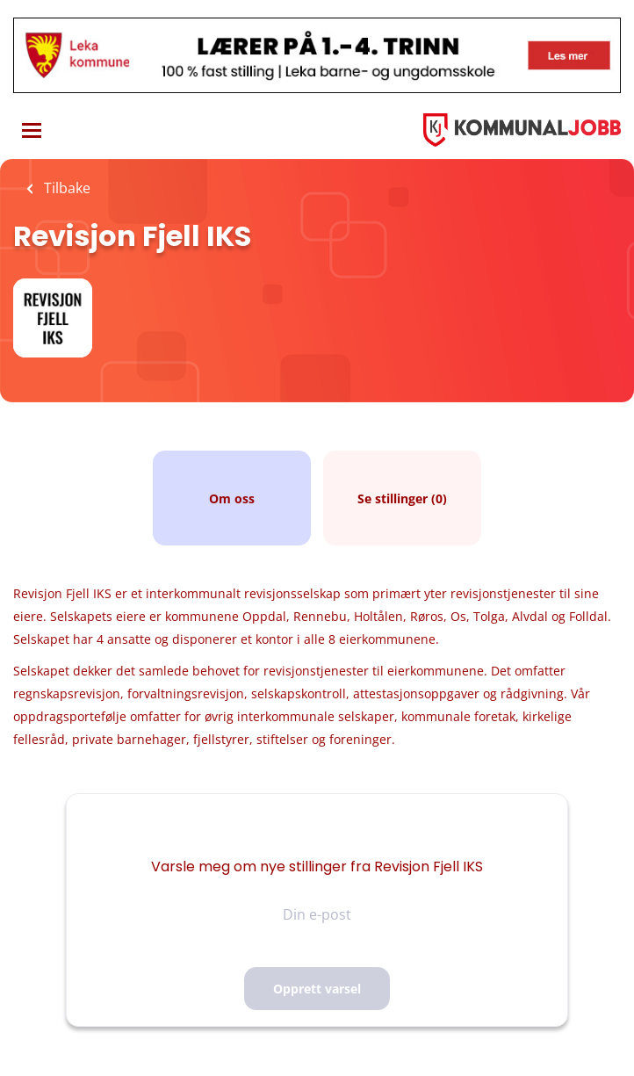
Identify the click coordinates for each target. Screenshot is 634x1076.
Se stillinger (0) (402, 498)
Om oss (232, 498)
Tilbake (65, 188)
